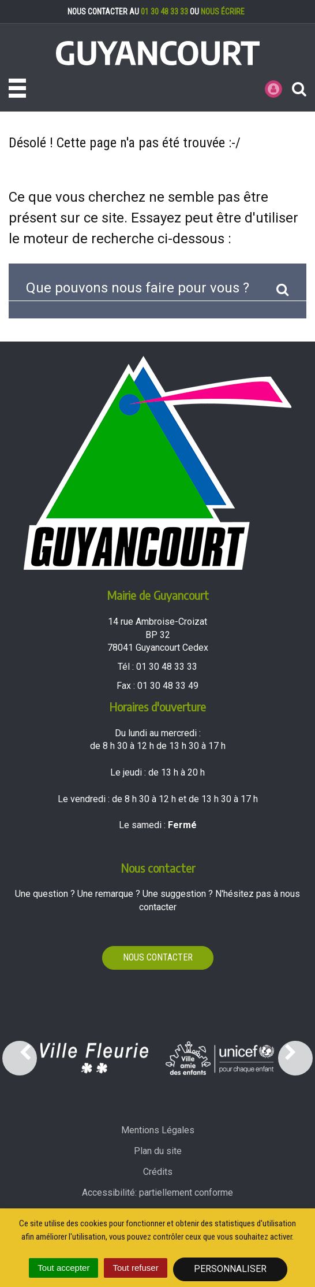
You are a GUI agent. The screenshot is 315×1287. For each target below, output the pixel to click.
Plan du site (158, 1150)
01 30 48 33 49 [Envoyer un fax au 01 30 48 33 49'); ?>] (167, 685)
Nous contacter (158, 957)
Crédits (157, 1171)
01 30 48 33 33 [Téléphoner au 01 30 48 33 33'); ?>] (166, 666)
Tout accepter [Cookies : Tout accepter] (63, 1268)
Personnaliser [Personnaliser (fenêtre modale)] (230, 1268)
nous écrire (223, 11)
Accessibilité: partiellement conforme (157, 1192)
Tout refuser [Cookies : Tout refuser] (135, 1268)
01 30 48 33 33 (164, 11)
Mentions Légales (157, 1130)
